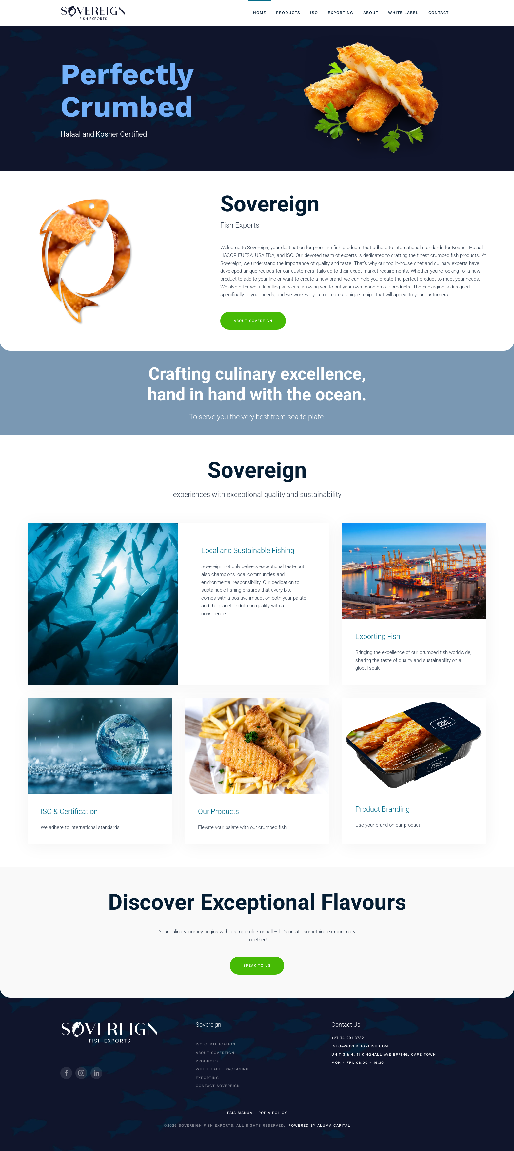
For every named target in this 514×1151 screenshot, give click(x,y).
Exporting (340, 12)
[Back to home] (93, 13)
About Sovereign (253, 311)
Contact (438, 12)
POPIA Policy (272, 1113)
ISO (314, 12)
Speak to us (257, 965)
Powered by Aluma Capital (319, 1125)
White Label (403, 12)
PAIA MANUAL (241, 1113)
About (370, 12)
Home (259, 12)
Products (288, 12)
